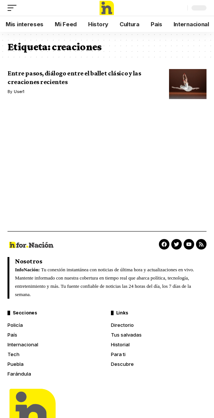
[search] (180, 8)
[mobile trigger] (13, 8)
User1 (19, 91)
